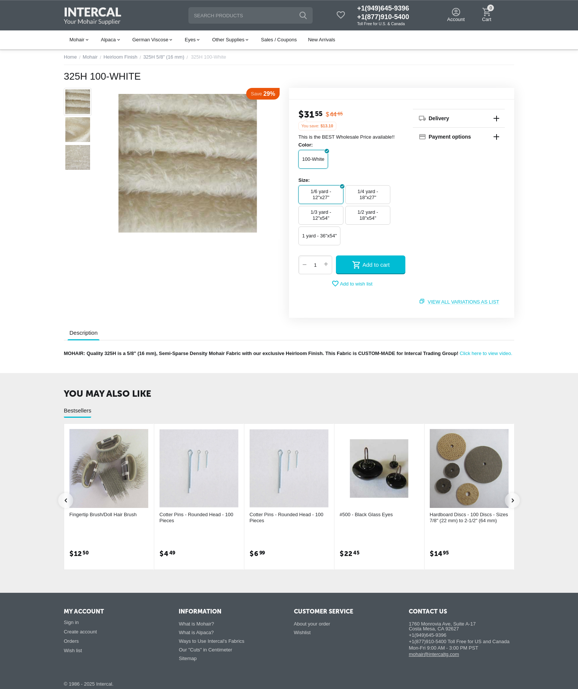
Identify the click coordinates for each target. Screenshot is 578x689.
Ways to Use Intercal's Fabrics (211, 641)
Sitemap (188, 658)
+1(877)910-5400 (383, 17)
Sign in (71, 622)
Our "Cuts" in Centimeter (205, 650)
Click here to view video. (486, 353)
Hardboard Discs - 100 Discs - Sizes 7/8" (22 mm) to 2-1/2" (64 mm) (469, 517)
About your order (312, 624)
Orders (71, 641)
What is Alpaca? (196, 632)
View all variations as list (464, 302)
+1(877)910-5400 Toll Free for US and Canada (459, 641)
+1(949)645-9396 (383, 8)
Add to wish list (352, 283)
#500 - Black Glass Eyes (366, 514)
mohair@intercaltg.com (434, 654)
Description (83, 332)
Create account (80, 632)
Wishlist (302, 632)
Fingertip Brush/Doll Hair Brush (103, 514)
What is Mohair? (196, 624)
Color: (305, 145)
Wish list (73, 650)
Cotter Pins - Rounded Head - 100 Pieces (196, 517)
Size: (304, 180)
